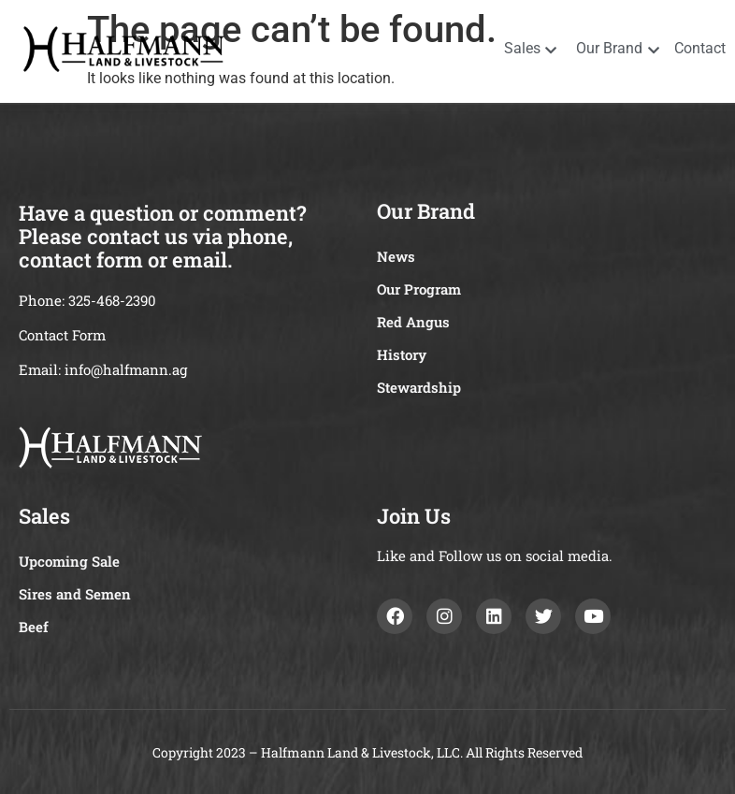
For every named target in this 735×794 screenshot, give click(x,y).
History (401, 354)
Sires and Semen (75, 594)
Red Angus (413, 321)
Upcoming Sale (69, 561)
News (396, 256)
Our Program (419, 289)
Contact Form (62, 334)
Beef (34, 626)
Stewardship (419, 387)
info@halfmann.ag (126, 369)
